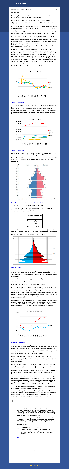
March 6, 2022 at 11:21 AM (36, 427)
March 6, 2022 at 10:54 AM (29, 406)
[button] (57, 10)
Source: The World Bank (17, 102)
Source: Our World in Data (18, 342)
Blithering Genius (25, 427)
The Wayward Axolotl (19, 3)
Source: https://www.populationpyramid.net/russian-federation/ (28, 202)
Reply (18, 437)
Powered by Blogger (34, 465)
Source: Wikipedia (16, 267)
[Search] (59, 4)
